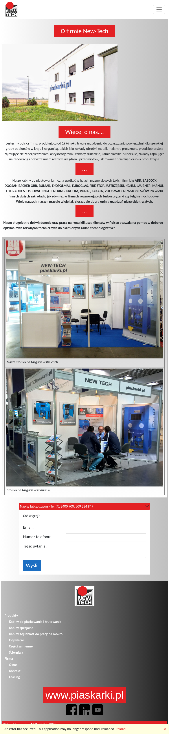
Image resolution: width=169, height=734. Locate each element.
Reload (121, 729)
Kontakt (14, 671)
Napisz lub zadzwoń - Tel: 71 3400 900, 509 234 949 (56, 506)
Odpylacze (16, 640)
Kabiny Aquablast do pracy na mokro (35, 634)
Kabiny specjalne (21, 628)
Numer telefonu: (37, 536)
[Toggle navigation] (159, 9)
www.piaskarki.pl (85, 695)
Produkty (11, 615)
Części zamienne (21, 646)
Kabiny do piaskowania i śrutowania (35, 622)
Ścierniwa (16, 652)
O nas (13, 665)
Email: (28, 527)
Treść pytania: (35, 546)
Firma (9, 658)
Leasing (14, 677)
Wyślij (32, 565)
